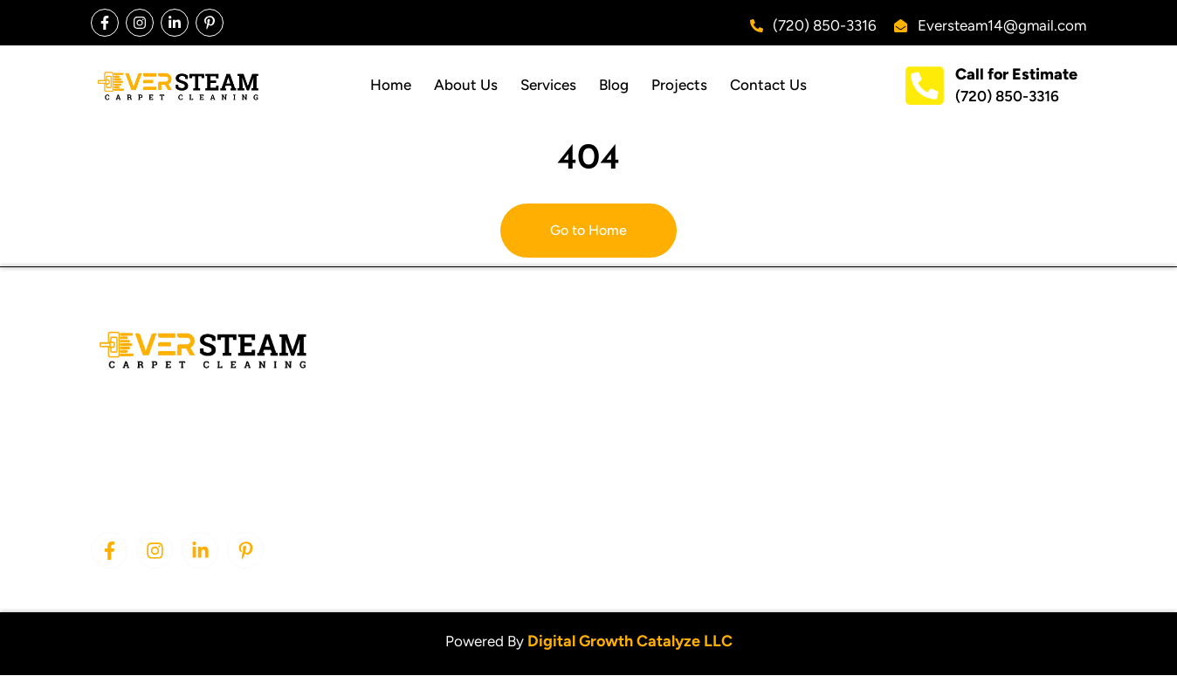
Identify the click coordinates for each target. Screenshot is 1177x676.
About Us (466, 84)
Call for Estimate (1016, 74)
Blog (614, 84)
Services (548, 84)
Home (390, 84)
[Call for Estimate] (924, 85)
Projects (679, 84)
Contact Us (768, 84)
